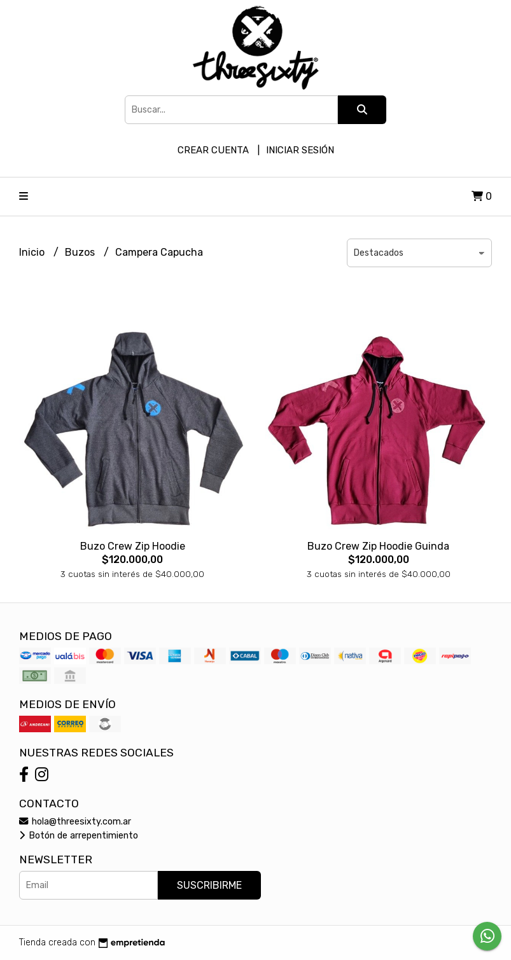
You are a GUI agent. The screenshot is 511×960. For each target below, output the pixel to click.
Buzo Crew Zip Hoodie (132, 546)
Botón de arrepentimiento (78, 835)
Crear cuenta (213, 150)
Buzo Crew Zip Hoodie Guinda (378, 546)
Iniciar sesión (300, 150)
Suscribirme (209, 885)
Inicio (33, 252)
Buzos (81, 252)
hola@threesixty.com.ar (75, 821)
